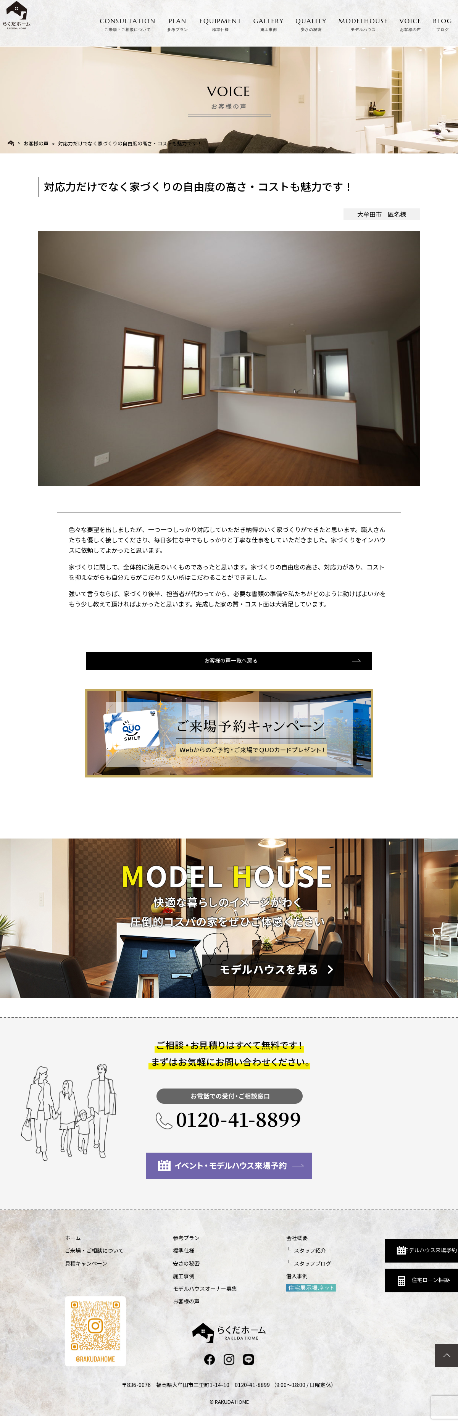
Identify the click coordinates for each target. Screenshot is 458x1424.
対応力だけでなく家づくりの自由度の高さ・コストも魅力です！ (130, 143)
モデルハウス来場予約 (376, 1252)
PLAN (177, 23)
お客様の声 (36, 143)
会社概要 (256, 1245)
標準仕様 (163, 1257)
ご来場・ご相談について (94, 1257)
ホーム (73, 1245)
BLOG (442, 23)
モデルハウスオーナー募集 (185, 1296)
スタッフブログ (272, 1270)
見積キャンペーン (86, 1270)
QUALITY (311, 23)
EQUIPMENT (221, 23)
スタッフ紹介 (269, 1257)
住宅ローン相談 (373, 1286)
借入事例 (256, 1283)
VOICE (411, 23)
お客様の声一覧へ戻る (228, 667)
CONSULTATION (128, 23)
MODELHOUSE (363, 23)
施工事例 (163, 1283)
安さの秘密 (166, 1270)
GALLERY (268, 23)
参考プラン (166, 1245)
